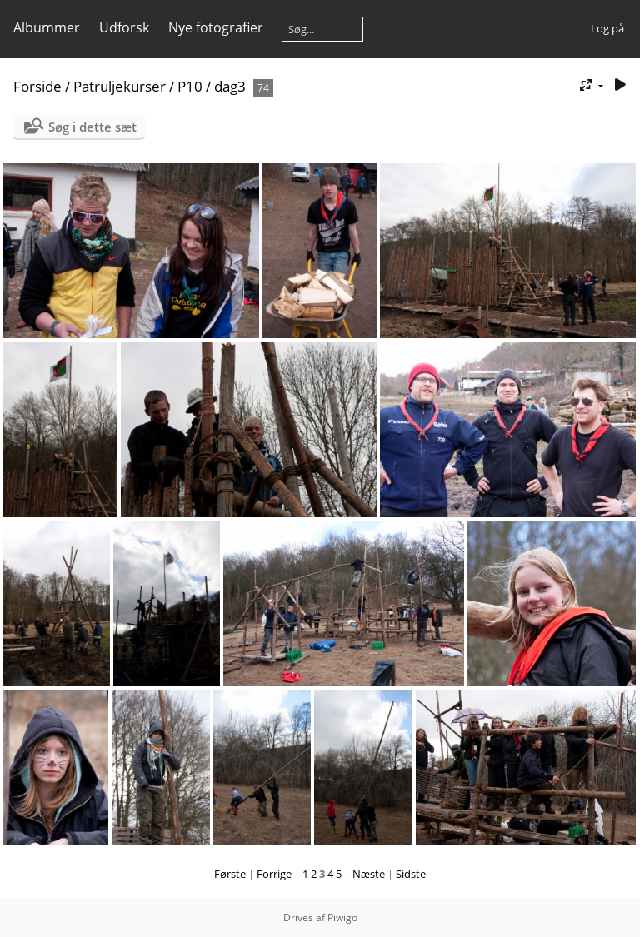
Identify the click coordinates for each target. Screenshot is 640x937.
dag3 (230, 86)
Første (230, 873)
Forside (37, 86)
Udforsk (124, 27)
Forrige (274, 873)
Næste (368, 873)
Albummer (46, 27)
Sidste (411, 873)
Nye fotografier (215, 27)
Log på (607, 28)
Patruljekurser (119, 86)
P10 (190, 86)
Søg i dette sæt (92, 126)
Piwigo (343, 917)
